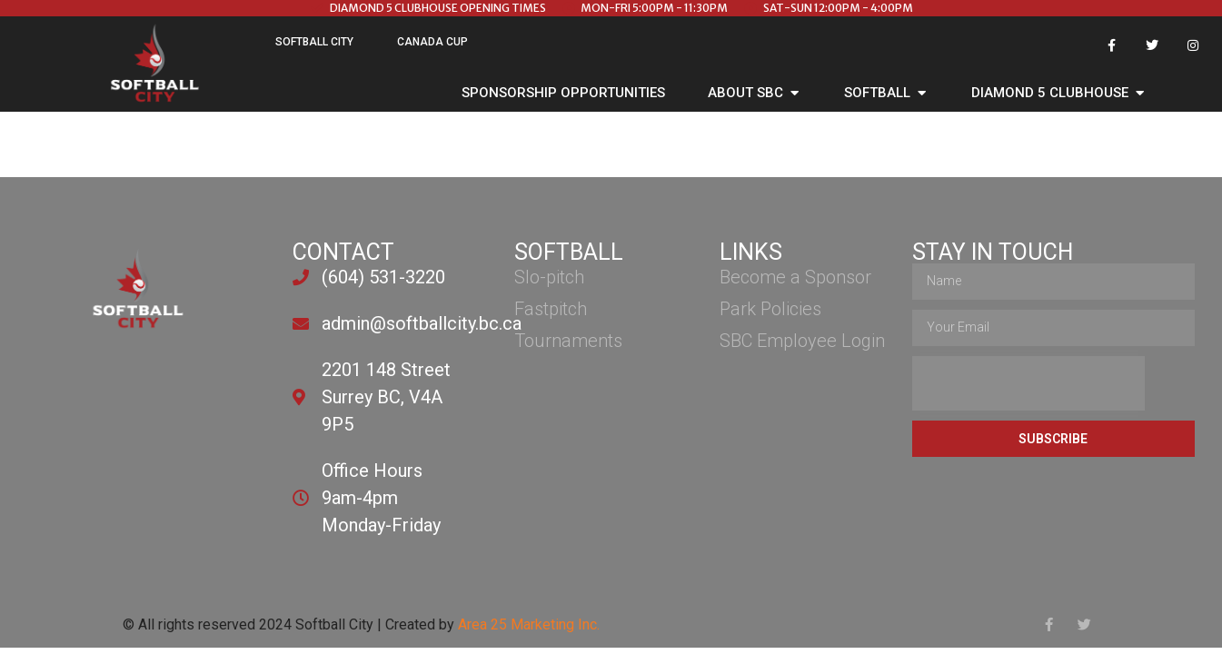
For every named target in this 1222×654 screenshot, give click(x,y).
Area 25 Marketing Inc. (529, 624)
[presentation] (1028, 383)
